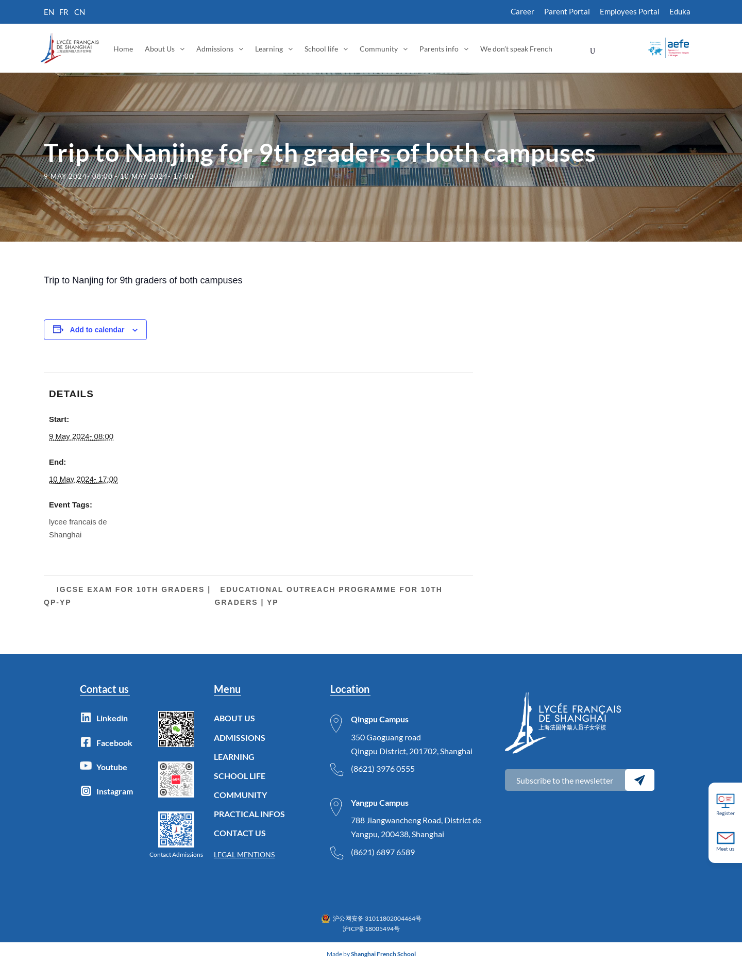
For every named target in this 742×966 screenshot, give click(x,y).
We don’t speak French (516, 48)
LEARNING (234, 756)
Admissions (214, 48)
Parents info (439, 48)
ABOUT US (234, 718)
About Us (160, 48)
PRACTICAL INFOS (249, 814)
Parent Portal (567, 11)
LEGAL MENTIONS (244, 854)
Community (379, 48)
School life (321, 48)
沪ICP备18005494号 (371, 929)
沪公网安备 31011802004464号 (377, 918)
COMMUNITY (240, 795)
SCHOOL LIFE (239, 776)
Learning (269, 48)
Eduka (679, 11)
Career (522, 11)
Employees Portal (630, 11)
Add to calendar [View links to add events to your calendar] (97, 330)
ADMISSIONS (239, 737)
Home (123, 48)
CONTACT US (240, 833)
